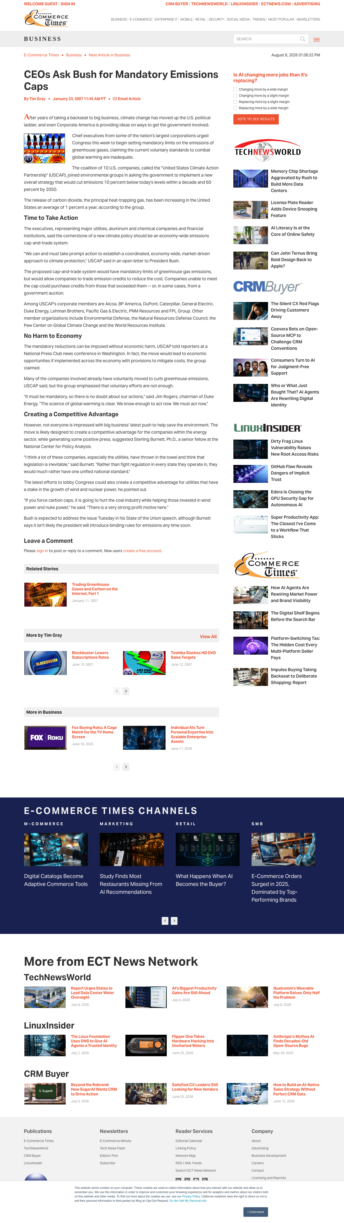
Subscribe (107, 1163)
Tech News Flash (112, 1148)
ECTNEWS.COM (276, 3)
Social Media (238, 21)
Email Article (127, 98)
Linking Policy (186, 1148)
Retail (200, 21)
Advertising (260, 1148)
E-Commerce (141, 21)
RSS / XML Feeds (189, 1163)
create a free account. (142, 550)
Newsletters (308, 21)
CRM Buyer (32, 1155)
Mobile (186, 21)
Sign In (68, 3)
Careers (258, 1163)
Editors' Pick (109, 1155)
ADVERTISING (307, 3)
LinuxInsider (33, 1163)
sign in (42, 550)
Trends (259, 21)
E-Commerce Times (41, 55)
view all (208, 636)
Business (119, 21)
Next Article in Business (109, 55)
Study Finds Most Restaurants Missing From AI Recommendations (131, 884)
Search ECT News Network (196, 1170)
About (256, 1141)
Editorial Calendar (189, 1141)
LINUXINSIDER (244, 3)
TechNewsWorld (36, 1148)
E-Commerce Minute (115, 1141)
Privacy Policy (191, 1196)
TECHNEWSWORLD (209, 3)
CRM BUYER (177, 3)
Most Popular (281, 21)
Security (216, 21)
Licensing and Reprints (269, 1178)
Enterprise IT (166, 21)
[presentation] (116, 691)
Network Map (186, 1155)
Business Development (269, 1155)
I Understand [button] (255, 1212)
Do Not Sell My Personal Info (188, 1200)
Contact (258, 1170)
